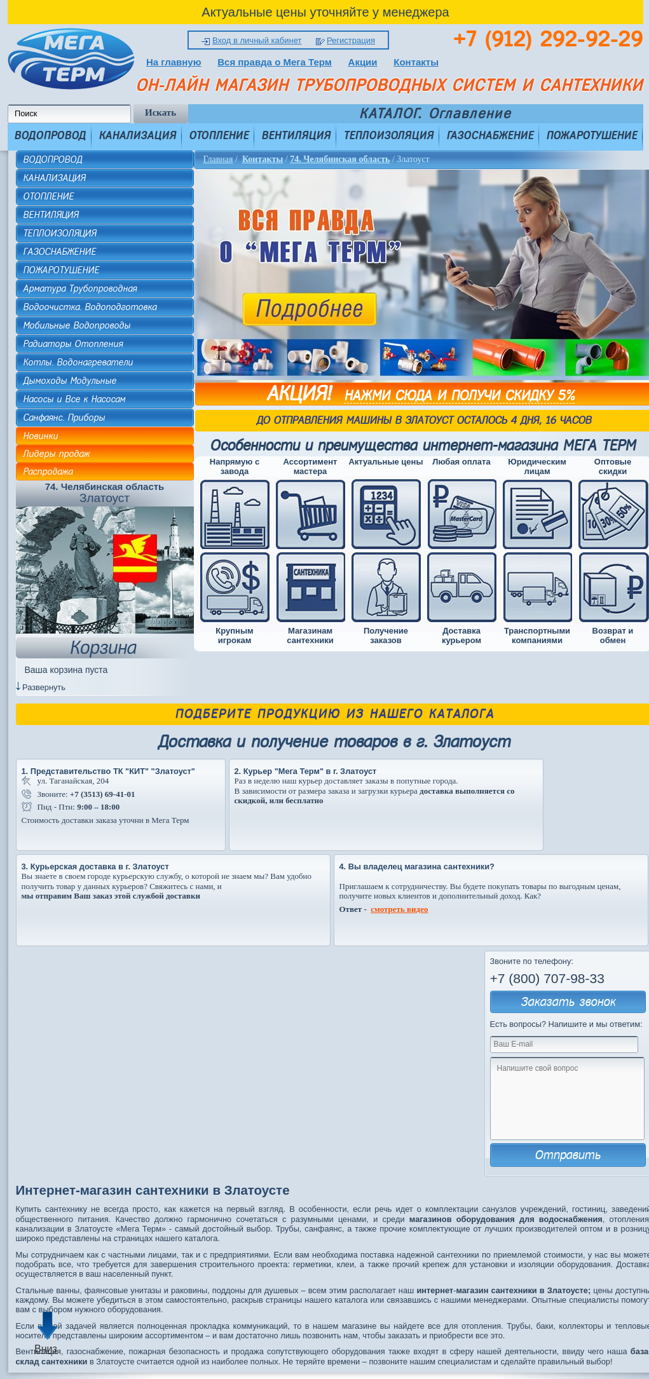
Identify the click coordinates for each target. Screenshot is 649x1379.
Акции (363, 62)
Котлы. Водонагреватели (78, 362)
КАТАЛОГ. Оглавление (435, 113)
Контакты (416, 62)
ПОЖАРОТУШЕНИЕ (591, 135)
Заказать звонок (568, 1002)
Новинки (40, 436)
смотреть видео (399, 909)
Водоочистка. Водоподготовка (89, 307)
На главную (174, 62)
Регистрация (351, 40)
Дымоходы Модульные (69, 381)
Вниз (45, 1348)
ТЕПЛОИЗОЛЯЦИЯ (388, 135)
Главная (218, 159)
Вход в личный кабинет (256, 40)
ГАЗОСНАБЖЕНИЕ (489, 135)
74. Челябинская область (340, 159)
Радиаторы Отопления (73, 344)
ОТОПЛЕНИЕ (219, 135)
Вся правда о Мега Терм (274, 62)
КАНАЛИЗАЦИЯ (137, 135)
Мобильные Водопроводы (76, 325)
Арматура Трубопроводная (80, 288)
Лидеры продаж (56, 454)
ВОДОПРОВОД (50, 135)
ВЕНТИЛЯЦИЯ (296, 135)
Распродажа (47, 471)
